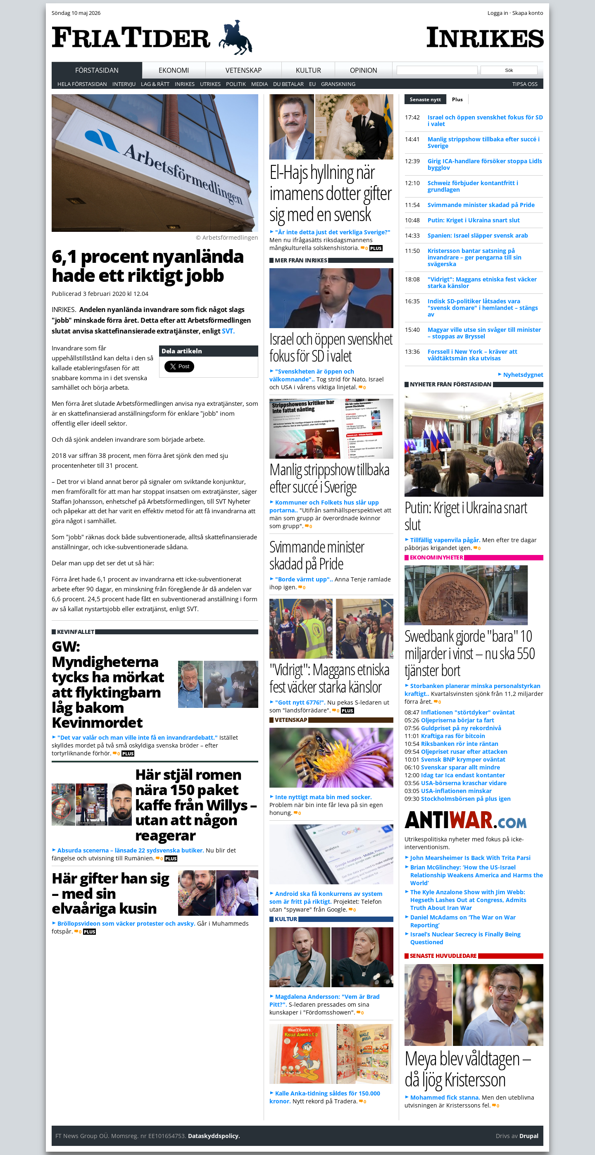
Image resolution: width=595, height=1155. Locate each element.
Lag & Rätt (155, 84)
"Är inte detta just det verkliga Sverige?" (332, 232)
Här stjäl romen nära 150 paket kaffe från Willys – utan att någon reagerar (196, 804)
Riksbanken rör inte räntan (459, 744)
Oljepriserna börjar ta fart (457, 720)
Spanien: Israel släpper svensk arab (478, 235)
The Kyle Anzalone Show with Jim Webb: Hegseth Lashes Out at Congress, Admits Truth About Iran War (468, 900)
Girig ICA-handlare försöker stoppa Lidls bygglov (485, 164)
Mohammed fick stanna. (445, 1097)
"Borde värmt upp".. (304, 579)
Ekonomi (174, 70)
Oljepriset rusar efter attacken (464, 751)
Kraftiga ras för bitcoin (453, 736)
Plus (457, 99)
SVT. (228, 331)
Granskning (338, 84)
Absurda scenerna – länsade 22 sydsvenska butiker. (130, 850)
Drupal (528, 1136)
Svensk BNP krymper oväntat (463, 759)
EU (312, 84)
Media (259, 84)
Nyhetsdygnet (523, 375)
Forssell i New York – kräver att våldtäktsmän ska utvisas (472, 355)
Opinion (363, 70)
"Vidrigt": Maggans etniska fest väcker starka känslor (482, 282)
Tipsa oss (525, 84)
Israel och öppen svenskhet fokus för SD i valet (485, 120)
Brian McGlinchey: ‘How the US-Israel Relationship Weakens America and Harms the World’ (476, 875)
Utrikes (210, 84)
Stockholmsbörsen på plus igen (466, 799)
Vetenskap (244, 70)
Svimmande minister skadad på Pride (481, 205)
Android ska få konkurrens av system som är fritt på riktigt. (326, 897)
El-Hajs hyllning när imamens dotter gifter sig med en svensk (330, 192)
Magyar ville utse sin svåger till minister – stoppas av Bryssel (484, 333)
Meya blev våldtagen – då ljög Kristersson (468, 1068)
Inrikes (185, 84)
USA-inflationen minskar (456, 791)
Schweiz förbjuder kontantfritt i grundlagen (473, 186)
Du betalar (288, 84)
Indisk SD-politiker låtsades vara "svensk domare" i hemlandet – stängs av (483, 307)
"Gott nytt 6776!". (300, 702)
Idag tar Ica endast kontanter (463, 775)
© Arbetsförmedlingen (227, 237)
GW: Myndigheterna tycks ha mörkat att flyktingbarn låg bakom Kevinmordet (108, 684)
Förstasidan (97, 70)
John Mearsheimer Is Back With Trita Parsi (470, 858)
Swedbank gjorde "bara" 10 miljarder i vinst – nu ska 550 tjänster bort (470, 652)
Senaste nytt (428, 98)
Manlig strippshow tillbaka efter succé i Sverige (484, 142)
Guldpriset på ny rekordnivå (461, 728)
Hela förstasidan (82, 84)
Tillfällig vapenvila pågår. (445, 540)
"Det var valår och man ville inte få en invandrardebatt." (137, 737)
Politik (236, 84)
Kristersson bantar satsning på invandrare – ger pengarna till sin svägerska (474, 257)
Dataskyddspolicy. (214, 1136)
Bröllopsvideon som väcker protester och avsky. (126, 923)
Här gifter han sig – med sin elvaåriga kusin (110, 893)
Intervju (124, 84)
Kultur (308, 70)
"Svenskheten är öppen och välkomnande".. (311, 375)
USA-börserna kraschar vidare (464, 783)
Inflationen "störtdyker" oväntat (468, 712)
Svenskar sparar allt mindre (460, 767)
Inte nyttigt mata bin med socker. (323, 797)
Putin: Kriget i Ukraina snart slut (474, 220)
